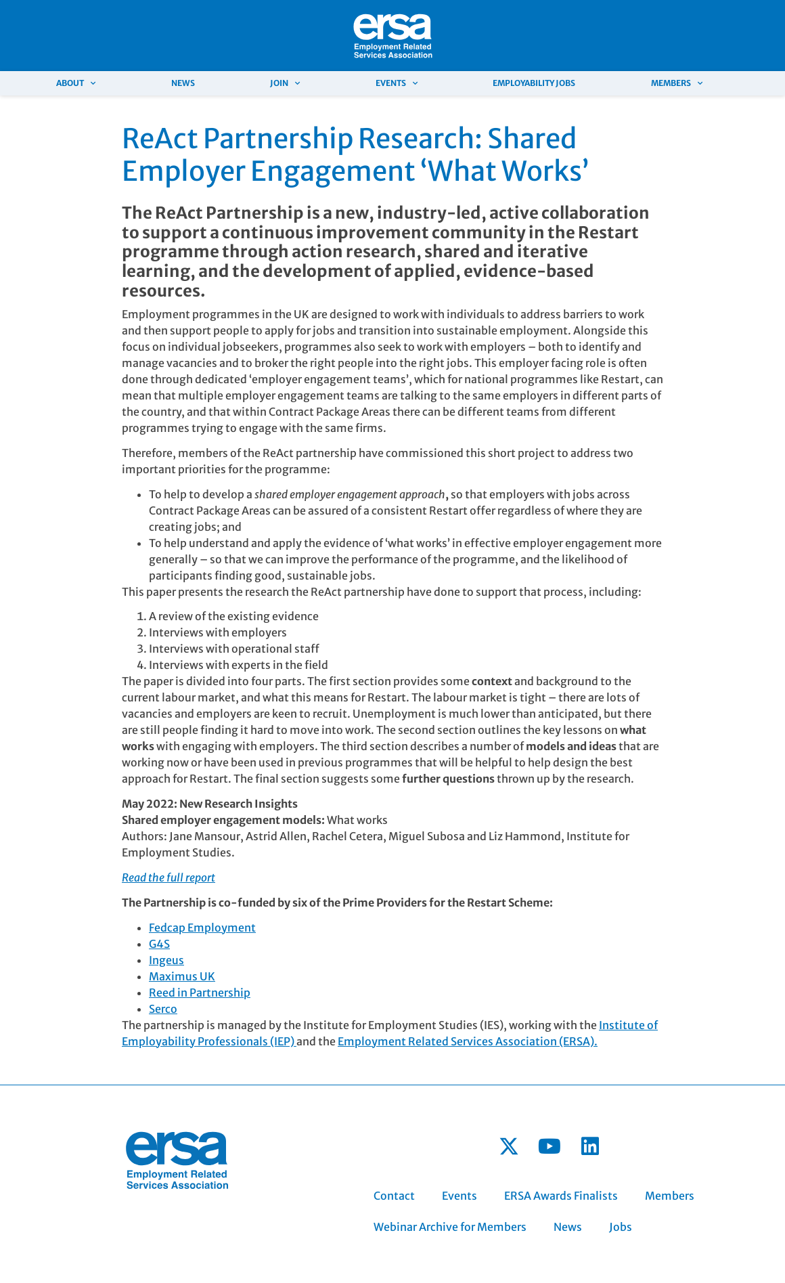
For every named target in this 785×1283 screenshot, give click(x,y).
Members (676, 83)
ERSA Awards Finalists (561, 1195)
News (183, 83)
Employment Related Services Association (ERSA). (468, 1041)
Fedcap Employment (202, 927)
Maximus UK (182, 976)
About (75, 83)
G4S (159, 944)
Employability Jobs (534, 83)
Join (285, 83)
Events (397, 83)
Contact (394, 1195)
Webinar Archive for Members (450, 1227)
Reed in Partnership (199, 992)
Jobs (620, 1227)
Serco (163, 1009)
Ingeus (166, 960)
